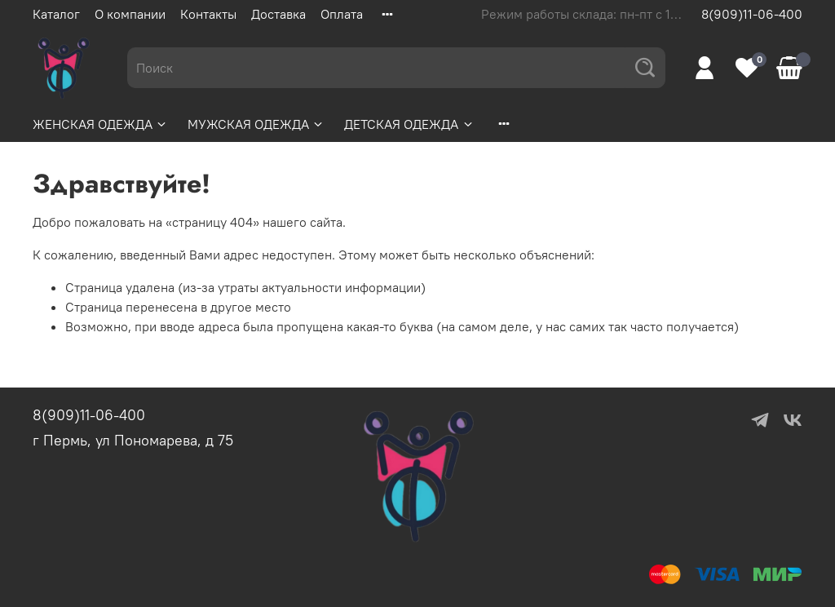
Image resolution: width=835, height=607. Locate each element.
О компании (130, 14)
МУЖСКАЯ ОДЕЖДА (256, 124)
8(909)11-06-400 (751, 14)
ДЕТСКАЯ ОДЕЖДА (409, 124)
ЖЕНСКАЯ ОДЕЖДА (100, 124)
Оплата (341, 14)
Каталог (56, 14)
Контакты (208, 14)
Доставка (278, 14)
